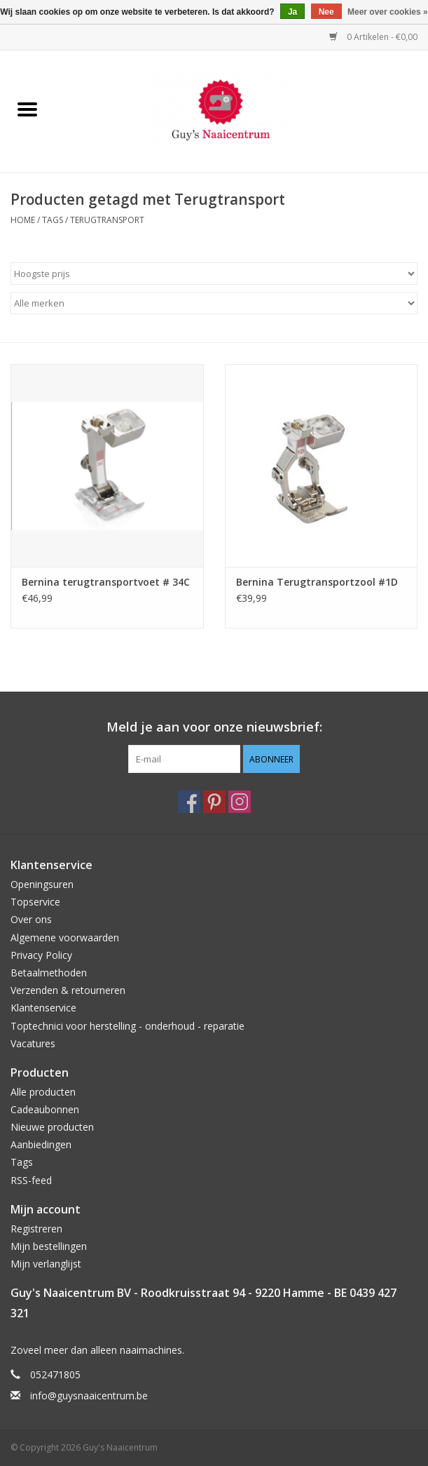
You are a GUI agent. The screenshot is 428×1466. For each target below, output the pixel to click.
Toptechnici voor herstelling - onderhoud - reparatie (127, 1026)
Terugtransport (107, 220)
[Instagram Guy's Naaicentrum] (239, 802)
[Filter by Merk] (214, 303)
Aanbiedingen (41, 1144)
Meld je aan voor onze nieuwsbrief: (214, 727)
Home (23, 220)
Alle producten (43, 1091)
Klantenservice (43, 1007)
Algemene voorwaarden (65, 937)
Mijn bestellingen (49, 1246)
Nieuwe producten (52, 1127)
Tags (52, 220)
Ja (292, 12)
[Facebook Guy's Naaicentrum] (189, 802)
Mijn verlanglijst (46, 1263)
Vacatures (33, 1043)
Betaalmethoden (49, 972)
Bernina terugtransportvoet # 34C (106, 582)
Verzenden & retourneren (68, 990)
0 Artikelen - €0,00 (373, 37)
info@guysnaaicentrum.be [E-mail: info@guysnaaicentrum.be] (89, 1395)
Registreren (36, 1228)
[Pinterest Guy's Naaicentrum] (214, 802)
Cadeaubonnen (45, 1109)
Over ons (31, 919)
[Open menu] (27, 109)
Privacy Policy (41, 955)
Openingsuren (42, 884)
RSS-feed (31, 1180)
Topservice (35, 901)
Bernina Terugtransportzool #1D (317, 582)
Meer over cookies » (387, 12)
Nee (326, 12)
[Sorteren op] (214, 273)
